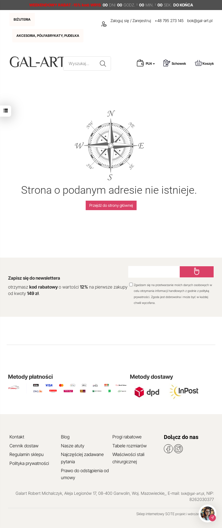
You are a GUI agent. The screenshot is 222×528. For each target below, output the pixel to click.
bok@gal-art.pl (200, 20)
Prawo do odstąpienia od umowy (85, 474)
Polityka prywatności (29, 463)
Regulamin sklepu (26, 454)
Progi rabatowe (127, 437)
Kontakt (16, 437)
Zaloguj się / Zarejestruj (126, 20)
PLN (150, 63)
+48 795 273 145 (169, 20)
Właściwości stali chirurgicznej (128, 458)
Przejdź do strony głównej (111, 205)
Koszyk (204, 62)
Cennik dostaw (23, 445)
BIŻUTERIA (22, 19)
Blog (65, 437)
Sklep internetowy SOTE (155, 514)
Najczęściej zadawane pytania (82, 458)
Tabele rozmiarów (129, 445)
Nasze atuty (72, 445)
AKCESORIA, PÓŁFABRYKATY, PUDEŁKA (47, 35)
